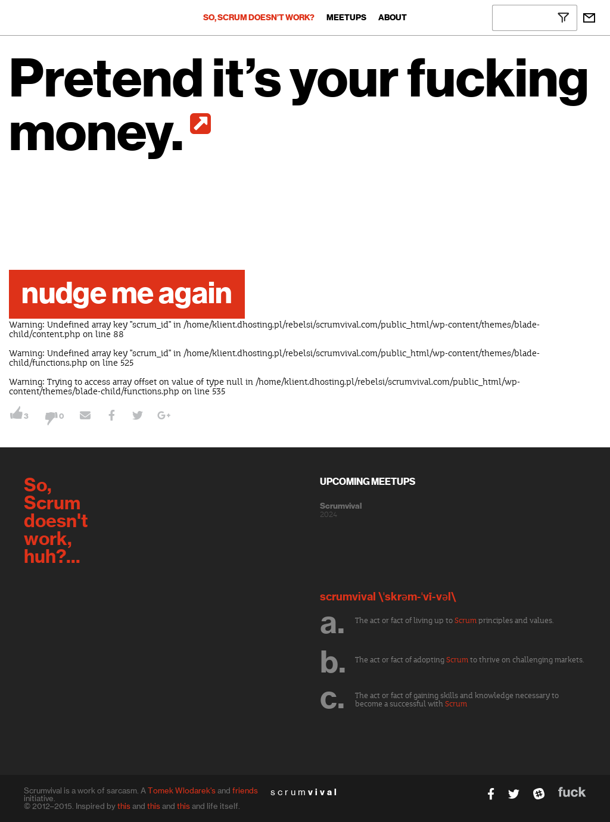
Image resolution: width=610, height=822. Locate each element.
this (123, 806)
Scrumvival (341, 506)
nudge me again (126, 294)
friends (245, 790)
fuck (572, 792)
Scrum (466, 620)
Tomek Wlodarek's (182, 790)
